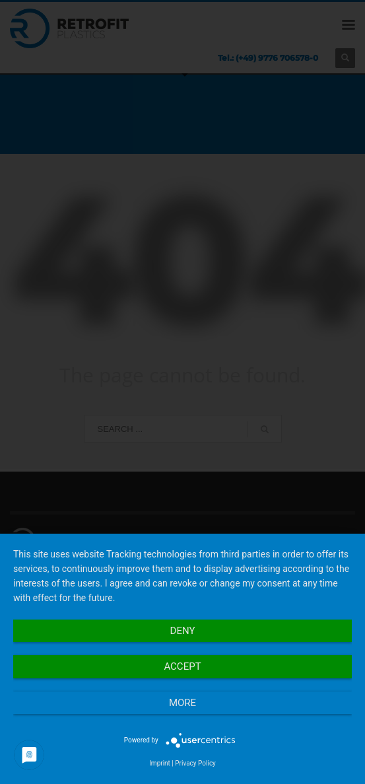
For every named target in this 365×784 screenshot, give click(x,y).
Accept (182, 666)
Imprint (159, 763)
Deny (182, 631)
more (182, 703)
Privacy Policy (195, 763)
